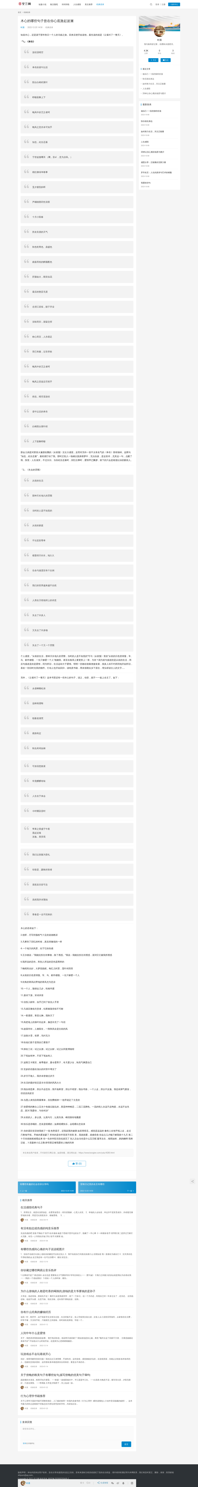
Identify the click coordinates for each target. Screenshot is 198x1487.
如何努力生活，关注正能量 (154, 84)
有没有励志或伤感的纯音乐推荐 (40, 1229)
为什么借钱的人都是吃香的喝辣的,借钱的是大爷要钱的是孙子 (58, 1295)
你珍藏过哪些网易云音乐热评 (38, 1273)
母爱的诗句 (146, 183)
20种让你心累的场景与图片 (154, 93)
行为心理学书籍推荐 (33, 1404)
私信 (165, 60)
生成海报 (102, 1483)
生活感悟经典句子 (32, 1207)
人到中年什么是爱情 (33, 1339)
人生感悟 (78, 4)
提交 (127, 1453)
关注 (153, 60)
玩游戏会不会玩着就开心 (36, 1361)
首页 (19, 12)
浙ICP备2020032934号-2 (58, 1479)
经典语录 (102, 4)
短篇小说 (44, 4)
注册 (163, 4)
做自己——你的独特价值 (153, 74)
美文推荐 (90, 4)
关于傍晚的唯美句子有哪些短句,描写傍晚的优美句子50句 (55, 1382)
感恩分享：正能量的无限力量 (153, 162)
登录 (157, 4)
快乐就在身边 (148, 79)
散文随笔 (55, 4)
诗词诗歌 (67, 4)
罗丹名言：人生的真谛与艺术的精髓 (156, 172)
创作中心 (174, 4)
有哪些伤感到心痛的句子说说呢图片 (43, 1251)
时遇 (22, 27)
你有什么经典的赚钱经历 (36, 1317)
